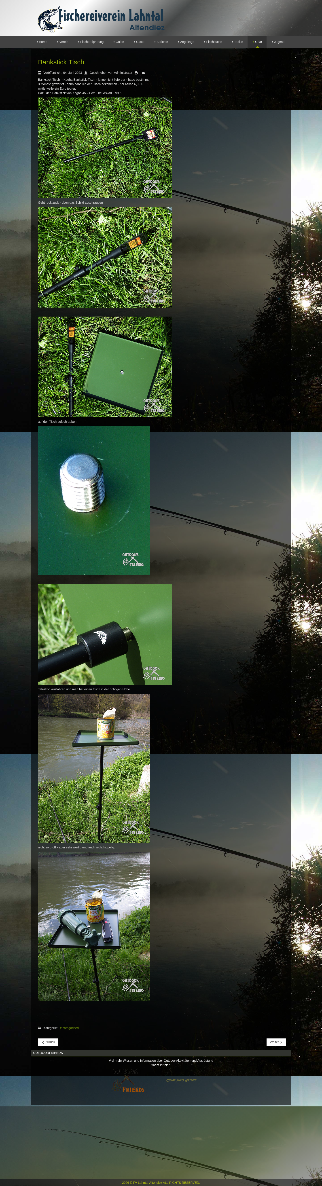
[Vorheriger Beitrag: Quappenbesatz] (48, 1042)
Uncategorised (69, 1028)
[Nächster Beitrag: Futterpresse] (276, 1042)
